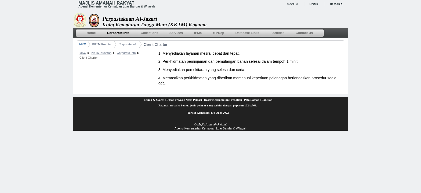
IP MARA (336, 4)
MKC (82, 44)
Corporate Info (127, 44)
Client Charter (155, 44)
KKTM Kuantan (102, 44)
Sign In (292, 4)
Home (314, 4)
